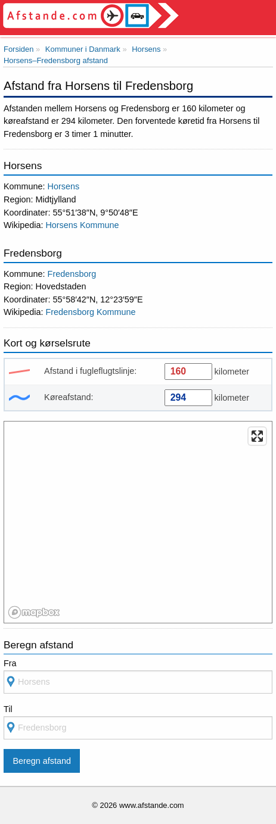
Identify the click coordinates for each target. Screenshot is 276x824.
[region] (138, 523)
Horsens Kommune (82, 225)
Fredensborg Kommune (90, 312)
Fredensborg (72, 274)
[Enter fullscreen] (257, 436)
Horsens (64, 186)
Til (8, 709)
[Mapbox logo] (34, 612)
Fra (10, 663)
